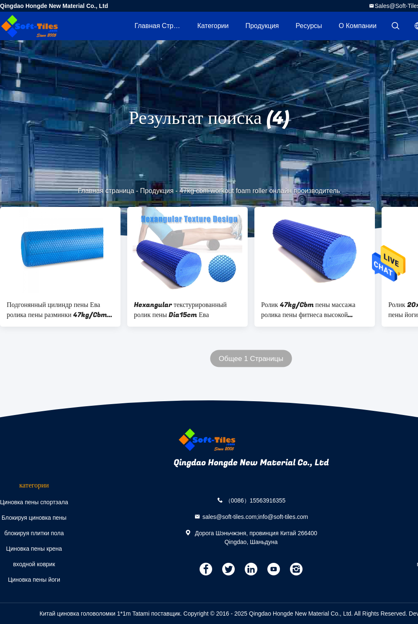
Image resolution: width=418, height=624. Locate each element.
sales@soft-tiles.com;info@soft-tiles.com (255, 516)
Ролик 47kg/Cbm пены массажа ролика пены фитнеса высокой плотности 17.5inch (308, 310)
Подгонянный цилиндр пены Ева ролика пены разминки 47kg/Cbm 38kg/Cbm (57, 310)
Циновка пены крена (34, 548)
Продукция (262, 25)
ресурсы (309, 25)
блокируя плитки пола (34, 533)
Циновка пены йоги (34, 579)
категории (212, 25)
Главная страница (161, 25)
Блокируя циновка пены (34, 517)
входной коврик (34, 564)
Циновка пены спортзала (34, 502)
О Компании (358, 25)
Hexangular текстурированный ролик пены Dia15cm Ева (180, 310)
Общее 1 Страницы (251, 359)
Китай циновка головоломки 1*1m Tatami (94, 613)
